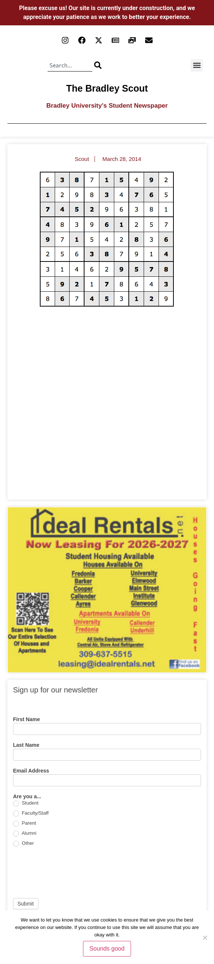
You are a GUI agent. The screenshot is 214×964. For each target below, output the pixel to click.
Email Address (31, 771)
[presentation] (69, 872)
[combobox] (70, 65)
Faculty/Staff (31, 813)
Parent (24, 823)
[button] (197, 65)
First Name (26, 719)
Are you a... (27, 796)
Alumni (24, 833)
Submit (25, 904)
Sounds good (106, 948)
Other (23, 843)
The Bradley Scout (107, 88)
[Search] (97, 65)
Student (25, 803)
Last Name (26, 745)
